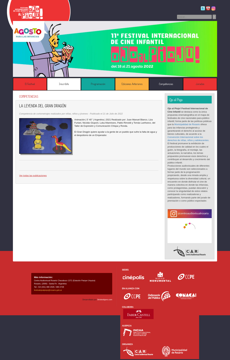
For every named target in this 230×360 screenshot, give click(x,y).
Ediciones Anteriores (132, 84)
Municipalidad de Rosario (187, 124)
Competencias (166, 84)
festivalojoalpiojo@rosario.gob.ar (48, 290)
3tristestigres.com (104, 299)
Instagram (213, 8)
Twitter (203, 8)
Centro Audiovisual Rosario (189, 251)
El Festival (30, 84)
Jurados (200, 84)
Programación (98, 84)
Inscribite (64, 84)
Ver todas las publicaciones (33, 175)
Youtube (208, 8)
